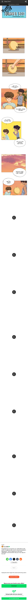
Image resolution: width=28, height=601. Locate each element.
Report (14, 567)
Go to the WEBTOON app (14, 598)
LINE (7, 559)
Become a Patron (14, 576)
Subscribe (14, 562)
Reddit (20, 559)
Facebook (10, 559)
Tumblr (17, 559)
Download (14, 586)
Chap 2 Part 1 (7, 1)
